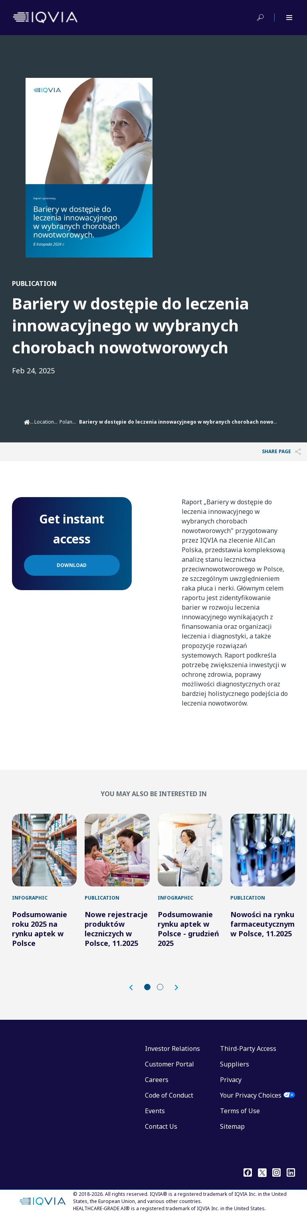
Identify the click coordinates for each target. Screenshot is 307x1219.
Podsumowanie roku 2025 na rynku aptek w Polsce (39, 929)
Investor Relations (172, 1048)
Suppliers (234, 1064)
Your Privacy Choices (250, 1095)
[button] (135, 987)
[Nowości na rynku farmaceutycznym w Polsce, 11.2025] (262, 850)
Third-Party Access (248, 1048)
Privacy (231, 1079)
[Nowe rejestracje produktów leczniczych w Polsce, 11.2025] (117, 850)
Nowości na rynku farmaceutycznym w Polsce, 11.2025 (262, 924)
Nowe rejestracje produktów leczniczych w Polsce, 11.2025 (116, 929)
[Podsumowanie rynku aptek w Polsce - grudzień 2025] (190, 850)
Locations (45, 421)
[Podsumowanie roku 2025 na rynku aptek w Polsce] (44, 850)
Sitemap (232, 1126)
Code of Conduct (169, 1095)
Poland (67, 421)
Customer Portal (169, 1064)
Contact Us (161, 1126)
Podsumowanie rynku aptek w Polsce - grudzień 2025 (188, 929)
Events (155, 1110)
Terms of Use (240, 1110)
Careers (156, 1079)
